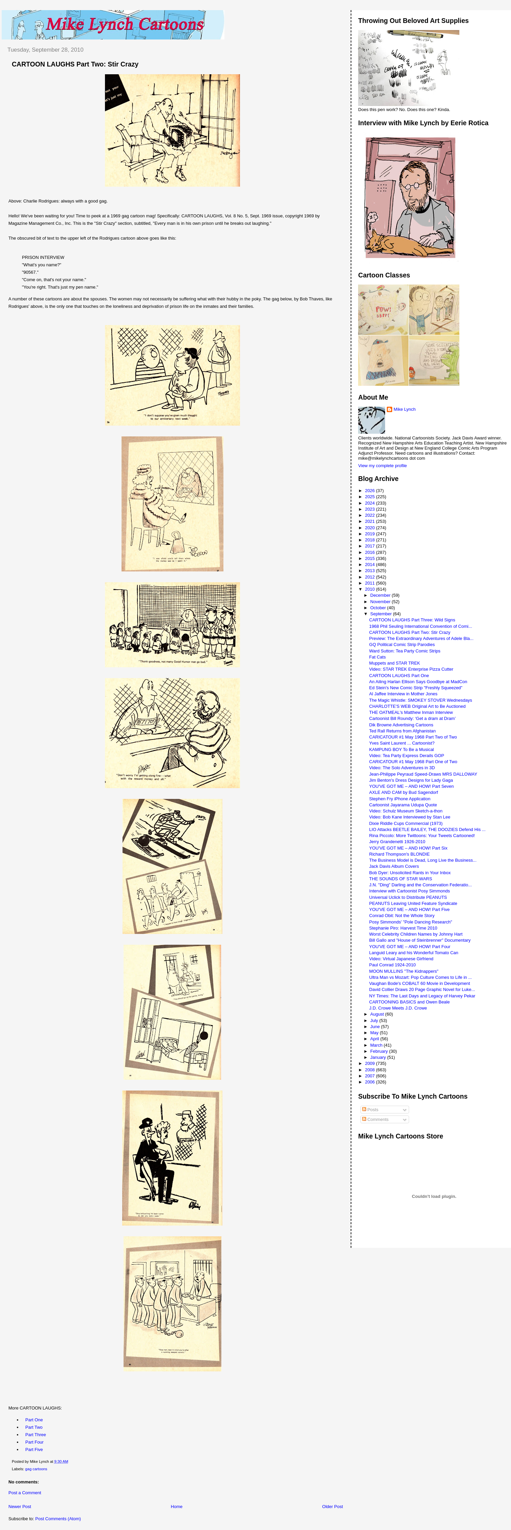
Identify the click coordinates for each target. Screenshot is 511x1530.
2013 (370, 570)
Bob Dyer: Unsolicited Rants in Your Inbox (410, 872)
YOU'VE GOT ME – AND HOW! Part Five (409, 909)
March (377, 1045)
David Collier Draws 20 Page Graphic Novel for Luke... (422, 989)
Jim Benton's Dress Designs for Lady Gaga (411, 780)
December (381, 595)
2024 (370, 503)
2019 (370, 533)
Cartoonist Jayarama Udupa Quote (403, 804)
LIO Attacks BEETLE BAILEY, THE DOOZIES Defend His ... (427, 829)
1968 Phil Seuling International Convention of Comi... (420, 626)
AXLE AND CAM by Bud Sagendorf (403, 792)
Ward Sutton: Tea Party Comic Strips (404, 650)
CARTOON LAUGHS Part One (399, 675)
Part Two (34, 1427)
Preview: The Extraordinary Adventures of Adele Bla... (421, 638)
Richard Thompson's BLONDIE (399, 854)
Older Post (332, 1506)
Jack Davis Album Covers (394, 866)
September (381, 613)
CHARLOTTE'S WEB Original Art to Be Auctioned (417, 706)
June (375, 1026)
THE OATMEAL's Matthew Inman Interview (411, 712)
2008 (370, 1069)
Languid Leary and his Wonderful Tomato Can (413, 952)
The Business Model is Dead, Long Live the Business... (423, 860)
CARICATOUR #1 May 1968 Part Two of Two (413, 737)
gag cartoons (36, 1469)
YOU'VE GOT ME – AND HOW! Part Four (410, 946)
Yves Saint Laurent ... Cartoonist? (402, 743)
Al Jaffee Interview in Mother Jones (403, 693)
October (378, 607)
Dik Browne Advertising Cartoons (401, 724)
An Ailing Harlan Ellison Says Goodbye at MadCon (418, 681)
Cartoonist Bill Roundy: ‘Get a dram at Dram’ (412, 718)
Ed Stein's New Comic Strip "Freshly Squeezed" (415, 687)
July (374, 1020)
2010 (370, 589)
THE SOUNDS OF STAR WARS (400, 878)
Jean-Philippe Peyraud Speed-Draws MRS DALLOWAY (423, 774)
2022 (370, 515)
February (379, 1051)
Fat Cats (377, 657)
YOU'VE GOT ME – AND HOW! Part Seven (411, 786)
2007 (370, 1075)
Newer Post (19, 1506)
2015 (370, 558)
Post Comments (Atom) (58, 1518)
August (377, 1014)
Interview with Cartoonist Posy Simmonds (409, 890)
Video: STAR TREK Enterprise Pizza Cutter (411, 669)
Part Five (34, 1449)
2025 (370, 496)
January (378, 1057)
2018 (370, 539)
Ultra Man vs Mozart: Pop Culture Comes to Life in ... (420, 977)
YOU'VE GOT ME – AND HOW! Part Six (408, 848)
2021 (370, 521)
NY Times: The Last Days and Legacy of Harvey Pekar (422, 995)
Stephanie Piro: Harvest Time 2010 (403, 928)
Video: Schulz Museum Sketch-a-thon (405, 810)
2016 (370, 552)
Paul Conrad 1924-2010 (392, 964)
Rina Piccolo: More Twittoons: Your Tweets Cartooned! (422, 835)
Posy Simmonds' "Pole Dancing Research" (410, 921)
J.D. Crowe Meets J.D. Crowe (398, 1008)
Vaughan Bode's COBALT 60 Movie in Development (419, 983)
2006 (370, 1081)
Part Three (35, 1434)
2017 (370, 545)
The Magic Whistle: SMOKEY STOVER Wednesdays (420, 700)
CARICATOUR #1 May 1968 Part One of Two (413, 761)
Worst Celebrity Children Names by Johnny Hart (415, 934)
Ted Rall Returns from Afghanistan (402, 730)
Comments (375, 1119)
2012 (370, 577)
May (375, 1032)
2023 (370, 509)
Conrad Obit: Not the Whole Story (402, 915)
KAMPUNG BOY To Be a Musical (401, 749)
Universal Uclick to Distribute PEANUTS (408, 897)
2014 (370, 564)
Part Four (34, 1442)
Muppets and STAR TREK (394, 663)
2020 (370, 527)
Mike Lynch (404, 409)
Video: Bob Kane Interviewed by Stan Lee (409, 817)
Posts (370, 1109)
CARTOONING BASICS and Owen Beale (409, 1001)
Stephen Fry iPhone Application (399, 798)
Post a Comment (24, 1492)
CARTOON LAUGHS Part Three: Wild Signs (412, 619)
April (375, 1038)
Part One (34, 1419)
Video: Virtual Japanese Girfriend (401, 958)
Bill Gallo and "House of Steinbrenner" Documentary (419, 940)
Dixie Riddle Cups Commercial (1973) (405, 823)
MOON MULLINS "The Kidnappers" (403, 971)
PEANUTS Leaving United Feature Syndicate (413, 903)
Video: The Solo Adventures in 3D (402, 767)
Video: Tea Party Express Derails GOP (406, 755)
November (381, 601)
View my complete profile (382, 465)
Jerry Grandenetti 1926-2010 (397, 841)
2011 (370, 583)
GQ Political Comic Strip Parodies (402, 644)
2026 (370, 490)
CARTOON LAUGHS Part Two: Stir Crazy (75, 64)
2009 (370, 1063)
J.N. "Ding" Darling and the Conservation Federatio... (420, 884)
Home (177, 1506)
